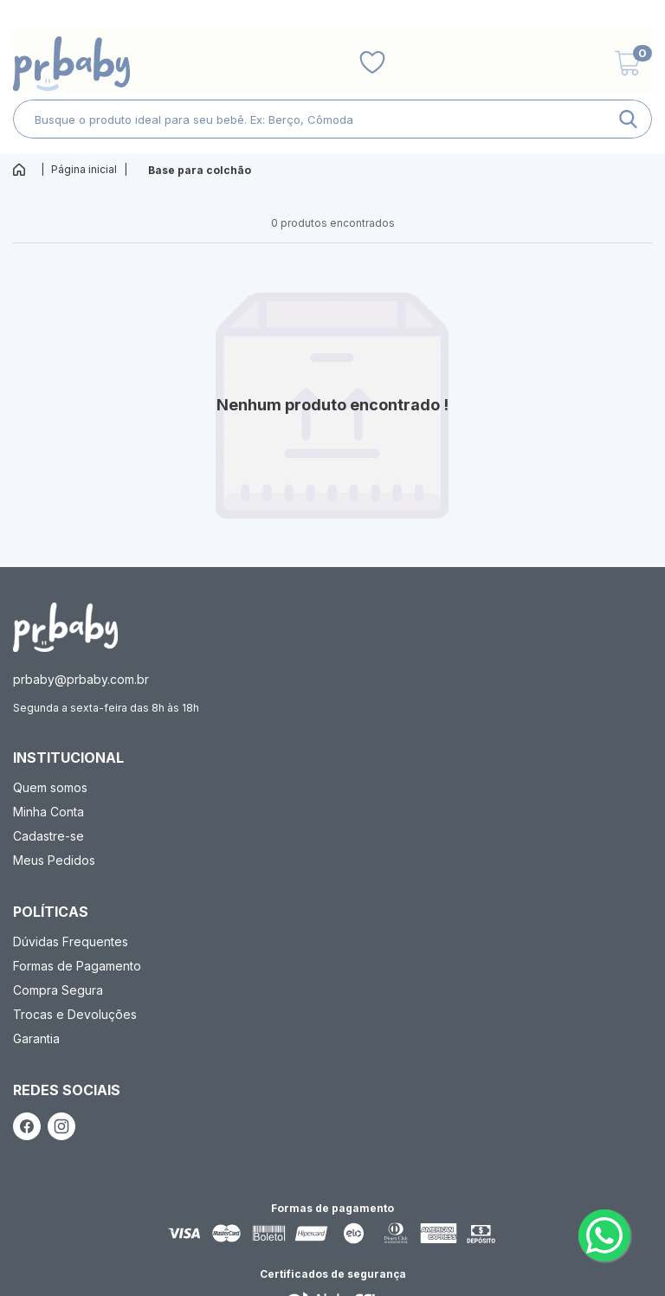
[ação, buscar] (628, 119)
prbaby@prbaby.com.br (81, 679)
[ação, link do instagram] (61, 1126)
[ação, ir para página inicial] (65, 627)
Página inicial (84, 169)
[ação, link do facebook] (27, 1126)
